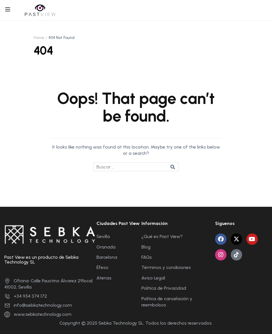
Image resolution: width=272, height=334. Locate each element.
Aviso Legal (153, 278)
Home (39, 37)
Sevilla (103, 236)
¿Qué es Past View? (162, 236)
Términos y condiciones (166, 267)
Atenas (104, 278)
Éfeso (102, 267)
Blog (146, 247)
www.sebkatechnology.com (37, 314)
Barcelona (106, 257)
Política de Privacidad (163, 288)
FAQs (146, 257)
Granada (106, 247)
